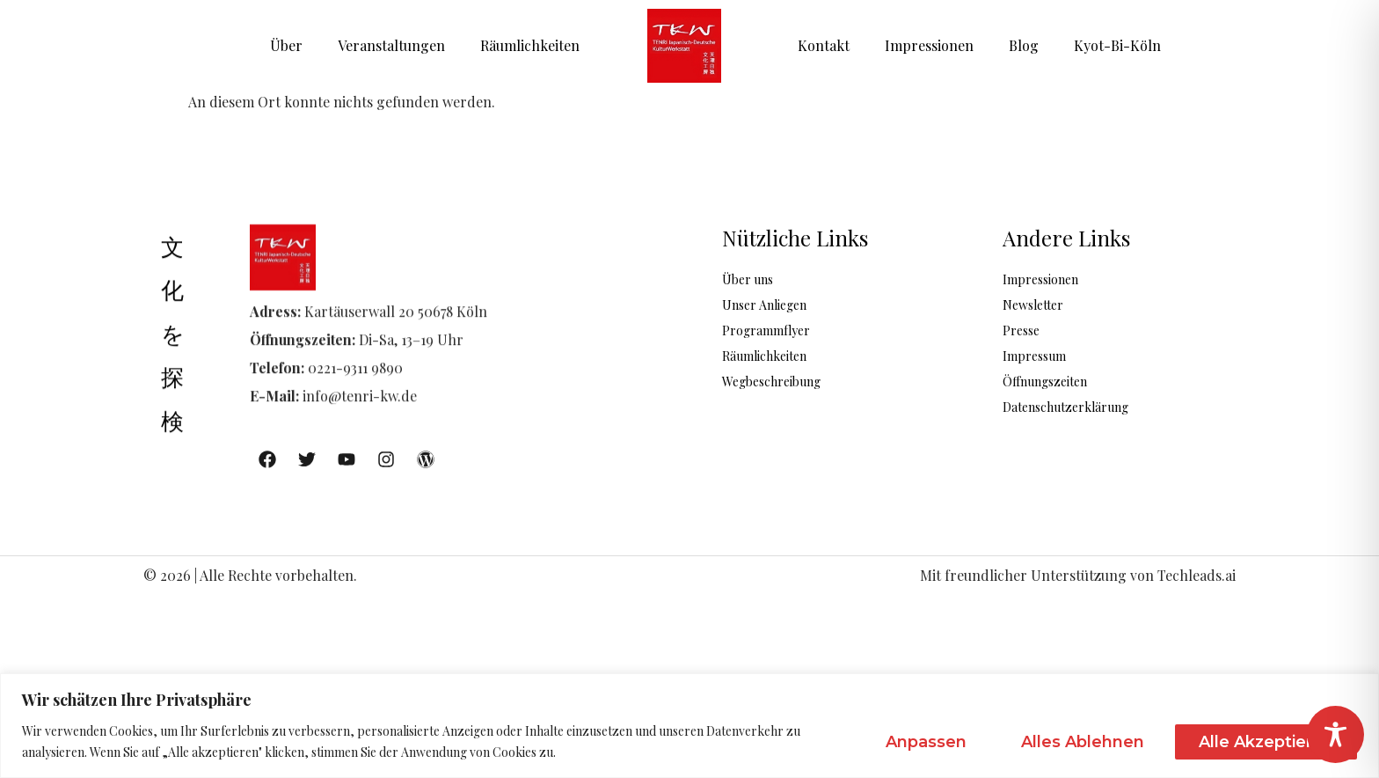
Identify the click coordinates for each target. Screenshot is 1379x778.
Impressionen (929, 45)
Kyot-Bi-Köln (1117, 45)
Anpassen (926, 742)
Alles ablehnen (1082, 742)
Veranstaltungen (391, 45)
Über (286, 45)
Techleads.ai (1196, 575)
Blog (1024, 45)
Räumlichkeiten (530, 45)
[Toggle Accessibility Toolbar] (1335, 734)
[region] (689, 725)
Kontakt (824, 45)
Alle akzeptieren (1266, 742)
